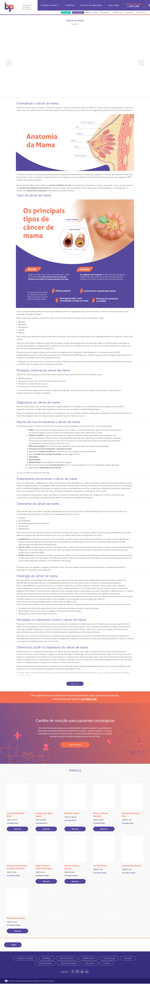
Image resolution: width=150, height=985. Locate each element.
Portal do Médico (78, 12)
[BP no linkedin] (87, 973)
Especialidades (106, 12)
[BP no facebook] (73, 973)
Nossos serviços (142, 12)
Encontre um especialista (91, 5)
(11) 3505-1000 (89, 699)
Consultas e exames (50, 7)
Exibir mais (75, 684)
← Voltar (12, 945)
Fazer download (75, 745)
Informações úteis (119, 12)
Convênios (69, 5)
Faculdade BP (66, 12)
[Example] (77, 973)
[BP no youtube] (82, 973)
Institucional (130, 12)
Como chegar (113, 5)
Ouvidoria (106, 964)
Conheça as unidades (92, 12)
